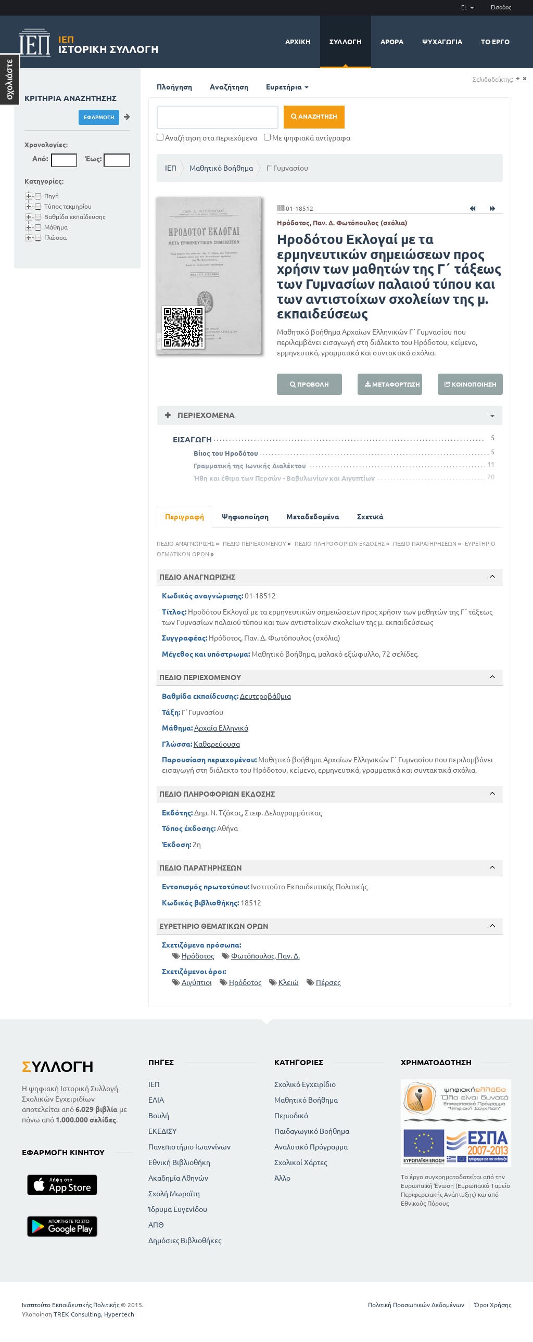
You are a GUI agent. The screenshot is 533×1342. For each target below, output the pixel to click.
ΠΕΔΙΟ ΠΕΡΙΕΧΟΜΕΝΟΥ (254, 544)
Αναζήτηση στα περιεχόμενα (207, 138)
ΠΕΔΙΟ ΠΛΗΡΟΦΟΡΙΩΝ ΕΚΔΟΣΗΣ (340, 544)
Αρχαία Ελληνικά (221, 728)
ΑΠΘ (156, 1225)
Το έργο (495, 41)
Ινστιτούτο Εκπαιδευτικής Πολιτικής (70, 1304)
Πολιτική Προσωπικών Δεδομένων (416, 1304)
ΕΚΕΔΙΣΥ (162, 1131)
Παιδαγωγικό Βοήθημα (311, 1131)
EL (467, 7)
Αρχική (298, 41)
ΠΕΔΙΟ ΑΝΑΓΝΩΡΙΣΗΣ (185, 544)
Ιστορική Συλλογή (108, 43)
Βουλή (158, 1115)
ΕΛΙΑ (156, 1100)
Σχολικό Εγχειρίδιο (305, 1084)
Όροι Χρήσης (492, 1304)
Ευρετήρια (287, 87)
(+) (517, 78)
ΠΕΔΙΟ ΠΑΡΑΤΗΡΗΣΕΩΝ (424, 544)
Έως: (93, 159)
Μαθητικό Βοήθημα (221, 168)
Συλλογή (345, 41)
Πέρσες (328, 982)
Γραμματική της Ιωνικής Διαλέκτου (250, 465)
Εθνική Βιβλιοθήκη (179, 1162)
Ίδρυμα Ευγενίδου (177, 1209)
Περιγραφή (184, 517)
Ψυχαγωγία (442, 41)
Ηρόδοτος (198, 956)
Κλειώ (288, 982)
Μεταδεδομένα (312, 517)
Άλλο (282, 1178)
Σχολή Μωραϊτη (174, 1194)
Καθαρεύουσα (217, 744)
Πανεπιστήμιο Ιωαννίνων (189, 1147)
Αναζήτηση (229, 87)
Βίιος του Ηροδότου (226, 453)
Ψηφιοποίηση (245, 517)
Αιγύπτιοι (197, 982)
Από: (40, 159)
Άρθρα (391, 41)
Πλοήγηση (174, 87)
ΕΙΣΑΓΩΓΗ (192, 439)
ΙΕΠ (170, 168)
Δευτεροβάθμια (265, 696)
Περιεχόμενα (205, 415)
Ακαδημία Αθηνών (178, 1178)
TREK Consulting (77, 1314)
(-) (524, 78)
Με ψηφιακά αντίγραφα (307, 138)
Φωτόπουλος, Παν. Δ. (265, 956)
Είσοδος (501, 7)
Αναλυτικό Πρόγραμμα (311, 1147)
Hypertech (119, 1314)
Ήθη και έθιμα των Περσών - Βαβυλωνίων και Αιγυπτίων (284, 478)
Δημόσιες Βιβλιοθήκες (184, 1240)
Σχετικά (370, 517)
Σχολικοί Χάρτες (300, 1162)
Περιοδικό (291, 1115)
